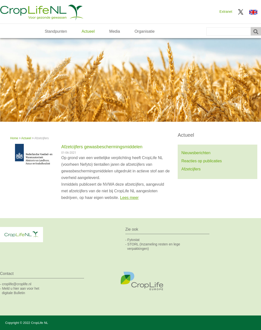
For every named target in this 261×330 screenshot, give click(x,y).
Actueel (88, 31)
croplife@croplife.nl (16, 284)
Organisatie (144, 31)
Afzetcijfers (191, 169)
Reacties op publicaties (201, 161)
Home (14, 138)
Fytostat (133, 240)
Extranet (225, 12)
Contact (7, 273)
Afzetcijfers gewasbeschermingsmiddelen (101, 146)
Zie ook (131, 229)
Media (114, 31)
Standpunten (56, 31)
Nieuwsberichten (195, 153)
